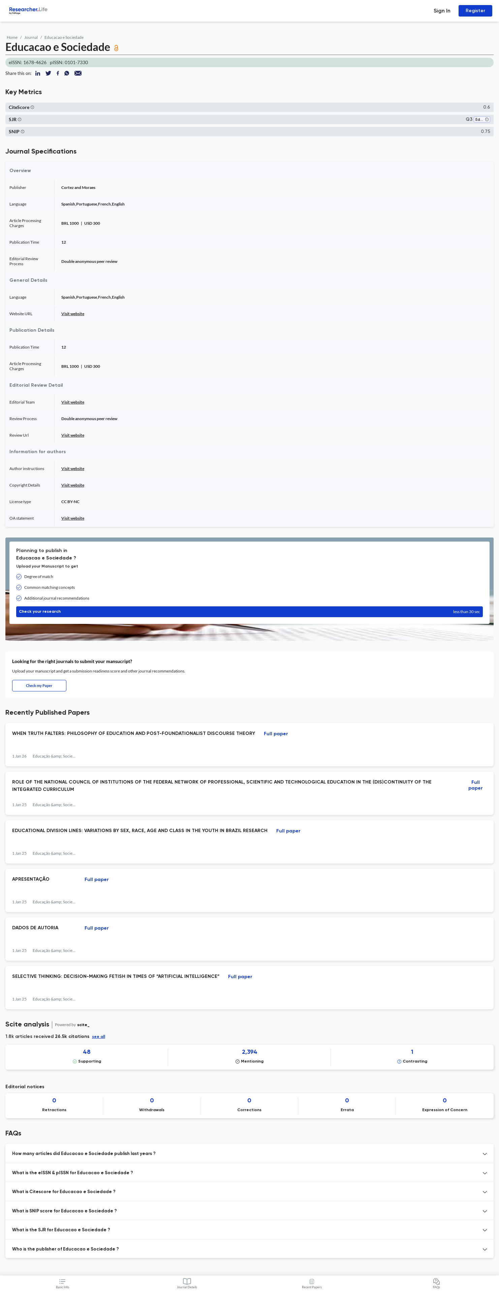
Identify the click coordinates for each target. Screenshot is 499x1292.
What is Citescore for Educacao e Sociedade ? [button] (64, 1192)
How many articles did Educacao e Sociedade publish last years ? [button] (84, 1154)
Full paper (276, 734)
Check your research (249, 612)
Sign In (442, 10)
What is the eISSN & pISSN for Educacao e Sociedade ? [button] (72, 1173)
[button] (32, 107)
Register (475, 10)
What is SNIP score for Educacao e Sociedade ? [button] (64, 1211)
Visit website (72, 313)
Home (12, 37)
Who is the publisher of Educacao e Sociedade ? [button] (65, 1249)
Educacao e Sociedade (64, 37)
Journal (31, 37)
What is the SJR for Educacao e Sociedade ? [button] (61, 1230)
